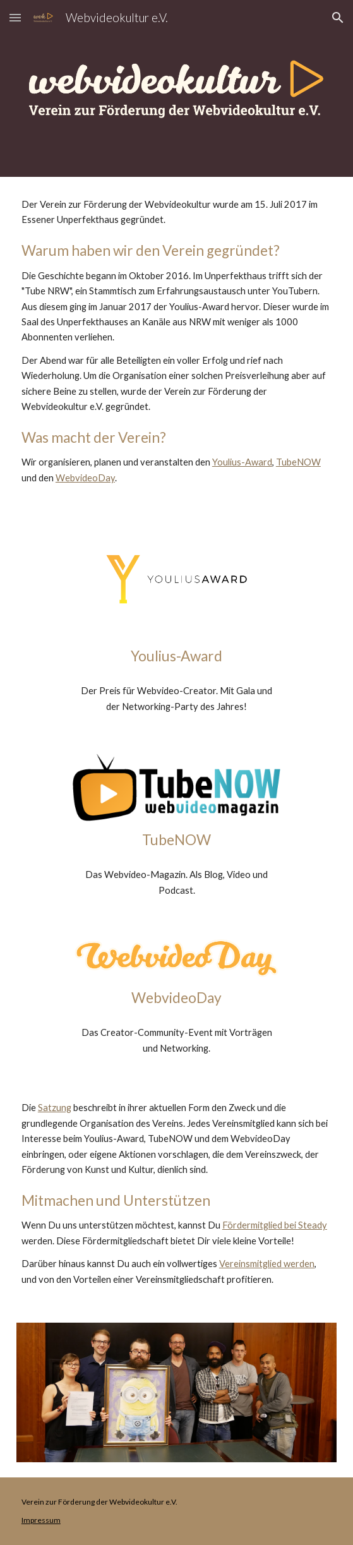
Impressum (41, 1520)
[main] (176, 341)
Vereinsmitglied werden (266, 1263)
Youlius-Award (242, 462)
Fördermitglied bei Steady (274, 1225)
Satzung (54, 1107)
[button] (15, 17)
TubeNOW (298, 462)
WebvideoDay (85, 477)
